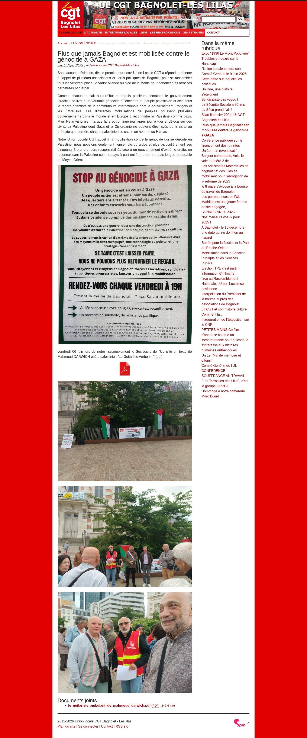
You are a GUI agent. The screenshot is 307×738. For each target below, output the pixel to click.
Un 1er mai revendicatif (219, 150)
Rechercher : (190, 19)
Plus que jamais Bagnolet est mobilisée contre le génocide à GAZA (225, 130)
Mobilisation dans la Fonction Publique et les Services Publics (223, 258)
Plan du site (66, 726)
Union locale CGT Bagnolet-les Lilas (114, 65)
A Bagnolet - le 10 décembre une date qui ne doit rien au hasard (223, 232)
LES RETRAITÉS (193, 32)
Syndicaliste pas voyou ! (219, 99)
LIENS (144, 32)
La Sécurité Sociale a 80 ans (223, 104)
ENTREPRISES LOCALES (120, 32)
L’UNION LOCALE (70, 32)
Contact (213, 32)
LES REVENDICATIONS (165, 32)
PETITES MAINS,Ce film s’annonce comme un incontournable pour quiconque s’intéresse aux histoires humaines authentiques (224, 340)
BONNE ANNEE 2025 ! (219, 212)
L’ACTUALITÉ (93, 32)
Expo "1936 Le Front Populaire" (225, 53)
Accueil (62, 43)
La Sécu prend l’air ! (216, 110)
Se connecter (88, 726)
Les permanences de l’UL (220, 197)
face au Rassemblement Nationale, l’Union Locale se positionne (222, 284)
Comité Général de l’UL (219, 365)
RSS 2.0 (122, 726)
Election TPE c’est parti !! (220, 268)
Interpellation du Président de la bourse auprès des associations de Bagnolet (223, 299)
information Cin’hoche (218, 273)
